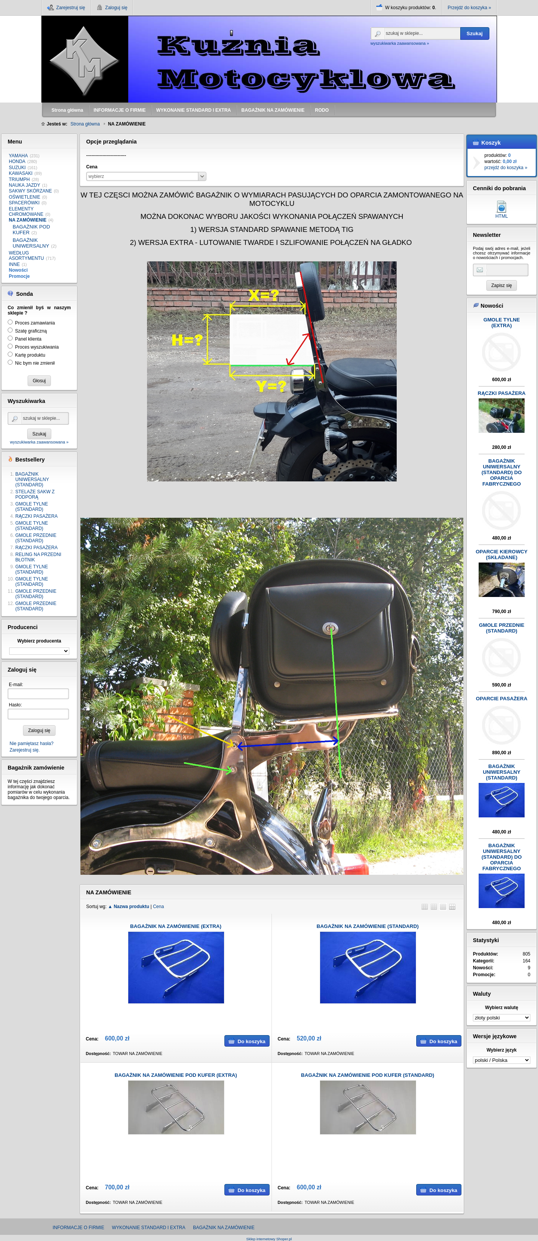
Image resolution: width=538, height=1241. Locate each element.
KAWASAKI (21, 173)
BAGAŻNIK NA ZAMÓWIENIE (224, 1227)
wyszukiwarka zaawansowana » (400, 43)
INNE (14, 264)
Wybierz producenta (39, 641)
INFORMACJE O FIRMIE (79, 1227)
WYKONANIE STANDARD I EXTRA (148, 1227)
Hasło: (15, 705)
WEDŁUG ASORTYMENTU (26, 255)
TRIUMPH (19, 179)
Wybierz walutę (501, 1007)
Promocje (19, 276)
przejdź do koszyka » (505, 167)
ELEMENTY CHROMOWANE (26, 211)
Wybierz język (502, 1050)
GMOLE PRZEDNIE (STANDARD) (35, 538)
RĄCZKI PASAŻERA (36, 516)
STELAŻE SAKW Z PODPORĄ (35, 494)
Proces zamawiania (35, 323)
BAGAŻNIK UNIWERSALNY (31, 243)
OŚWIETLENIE (24, 197)
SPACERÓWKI (24, 202)
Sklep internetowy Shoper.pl (269, 1239)
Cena (158, 906)
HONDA (17, 161)
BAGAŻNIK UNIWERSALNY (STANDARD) (32, 479)
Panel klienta (28, 339)
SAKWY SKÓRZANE (30, 191)
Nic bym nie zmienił (34, 363)
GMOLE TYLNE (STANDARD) (31, 506)
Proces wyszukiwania (37, 347)
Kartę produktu (30, 355)
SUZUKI (17, 167)
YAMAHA (18, 155)
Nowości (18, 270)
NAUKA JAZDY (24, 185)
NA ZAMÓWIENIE (27, 220)
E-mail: (16, 684)
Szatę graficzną (31, 331)
